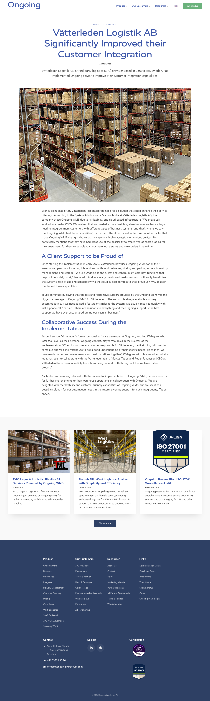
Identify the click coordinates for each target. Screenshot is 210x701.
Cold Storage (81, 587)
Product (121, 5)
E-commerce (81, 571)
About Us (111, 565)
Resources (161, 5)
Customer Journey (52, 593)
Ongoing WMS (50, 565)
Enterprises (80, 604)
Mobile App (48, 576)
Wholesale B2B (82, 598)
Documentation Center (150, 565)
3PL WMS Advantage (53, 621)
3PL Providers (82, 565)
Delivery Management (53, 587)
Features (47, 571)
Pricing (46, 598)
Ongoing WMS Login (149, 598)
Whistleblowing (114, 604)
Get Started (193, 5)
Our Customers (141, 5)
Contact (111, 571)
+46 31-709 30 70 (56, 660)
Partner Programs (116, 587)
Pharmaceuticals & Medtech (88, 593)
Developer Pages (147, 571)
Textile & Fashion (83, 576)
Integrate (47, 582)
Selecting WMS (50, 626)
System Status (146, 587)
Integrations (145, 576)
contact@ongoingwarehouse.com (65, 666)
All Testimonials (82, 610)
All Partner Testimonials (118, 593)
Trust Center (145, 582)
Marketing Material (116, 582)
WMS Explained (50, 610)
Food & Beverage (83, 582)
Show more (105, 523)
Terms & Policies (115, 598)
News (110, 576)
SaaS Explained (50, 615)
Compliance (48, 604)
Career (142, 593)
